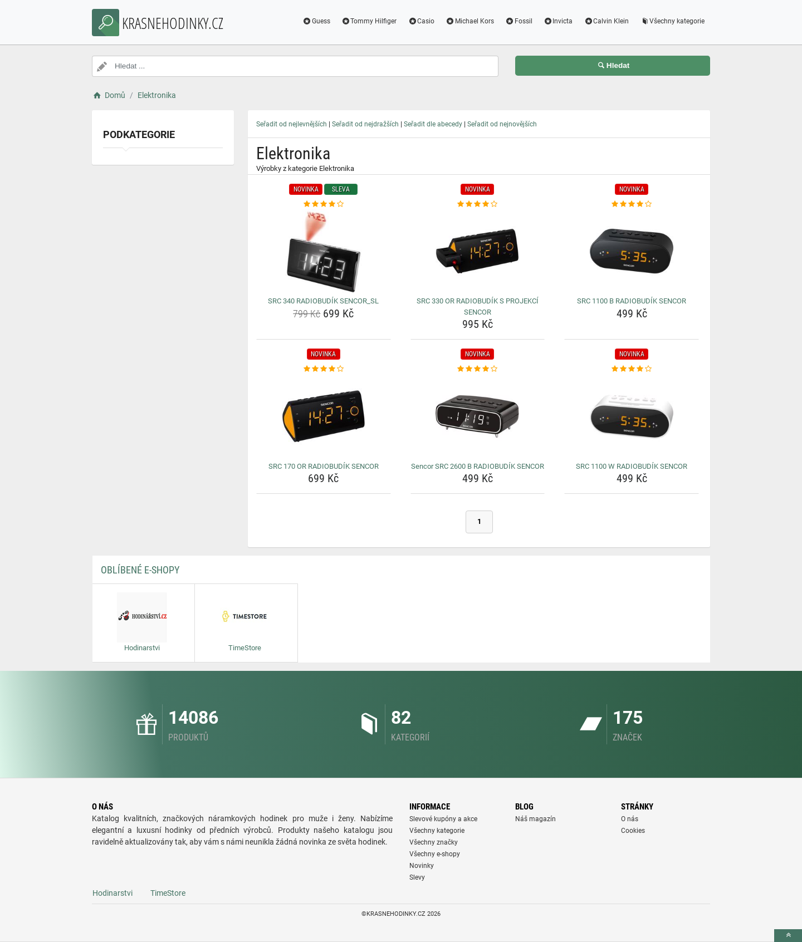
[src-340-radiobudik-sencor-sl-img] (323, 251)
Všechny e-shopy (434, 854)
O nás (629, 819)
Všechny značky (433, 842)
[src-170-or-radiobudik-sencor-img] (323, 416)
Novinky (421, 866)
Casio (421, 21)
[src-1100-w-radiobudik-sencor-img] (631, 416)
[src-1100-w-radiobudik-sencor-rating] (631, 369)
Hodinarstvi (112, 893)
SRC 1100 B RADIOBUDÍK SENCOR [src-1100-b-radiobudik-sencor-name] (631, 301)
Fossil (518, 21)
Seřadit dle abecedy (433, 124)
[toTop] (788, 935)
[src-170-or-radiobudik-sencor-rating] (323, 369)
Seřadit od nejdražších (365, 124)
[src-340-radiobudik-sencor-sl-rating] (323, 204)
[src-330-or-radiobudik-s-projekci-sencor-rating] (478, 204)
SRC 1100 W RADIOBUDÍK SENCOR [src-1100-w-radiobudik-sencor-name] (631, 466)
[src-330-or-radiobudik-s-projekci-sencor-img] (478, 251)
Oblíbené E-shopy (140, 570)
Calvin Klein (606, 21)
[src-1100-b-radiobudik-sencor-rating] (631, 204)
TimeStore (167, 893)
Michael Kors (470, 21)
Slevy (417, 877)
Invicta (558, 21)
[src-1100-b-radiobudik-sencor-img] (631, 251)
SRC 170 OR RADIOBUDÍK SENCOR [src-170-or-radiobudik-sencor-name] (323, 466)
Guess (316, 21)
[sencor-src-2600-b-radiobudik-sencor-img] (478, 416)
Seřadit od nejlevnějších (291, 124)
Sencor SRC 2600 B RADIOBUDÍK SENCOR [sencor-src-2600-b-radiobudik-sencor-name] (477, 466)
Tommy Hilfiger (369, 21)
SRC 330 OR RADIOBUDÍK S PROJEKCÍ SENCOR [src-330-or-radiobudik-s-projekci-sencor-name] (478, 306)
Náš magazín (535, 819)
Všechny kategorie (672, 21)
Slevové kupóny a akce (443, 819)
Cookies (633, 831)
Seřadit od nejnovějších (502, 124)
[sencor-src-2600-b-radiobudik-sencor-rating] (478, 369)
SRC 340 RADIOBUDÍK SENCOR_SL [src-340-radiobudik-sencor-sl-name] (323, 301)
